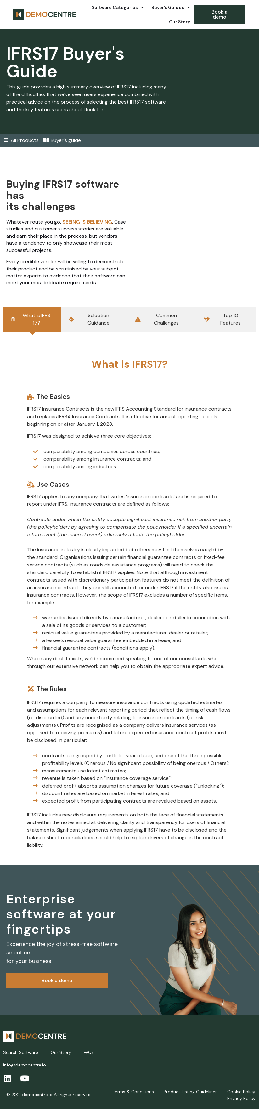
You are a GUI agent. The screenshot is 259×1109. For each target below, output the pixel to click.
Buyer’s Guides (170, 7)
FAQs (89, 1052)
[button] (219, 14)
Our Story (179, 22)
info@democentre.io (24, 1065)
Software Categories (118, 7)
